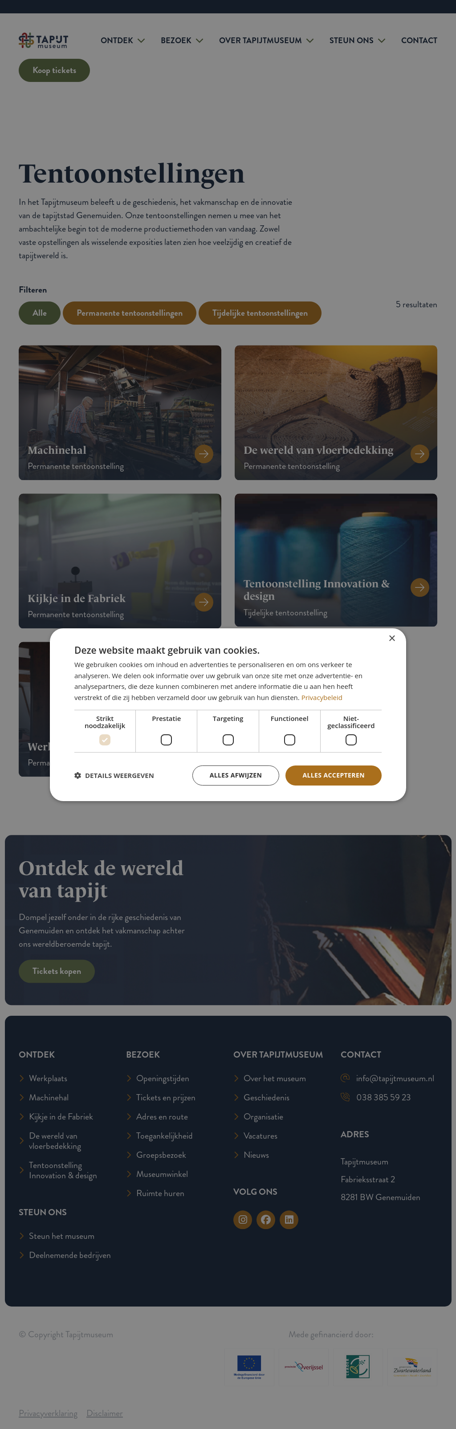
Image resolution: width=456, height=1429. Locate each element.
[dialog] (228, 714)
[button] (114, 775)
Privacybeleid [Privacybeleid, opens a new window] (321, 697)
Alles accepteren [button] (333, 775)
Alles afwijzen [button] (236, 775)
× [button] (391, 638)
